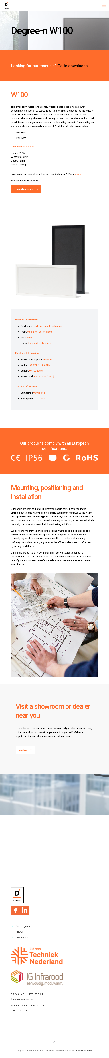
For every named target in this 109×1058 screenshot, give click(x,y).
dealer (78, 174)
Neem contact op (20, 1010)
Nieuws (19, 931)
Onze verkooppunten (22, 999)
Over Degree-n (23, 926)
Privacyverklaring (83, 1050)
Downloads (22, 937)
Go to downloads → (75, 66)
